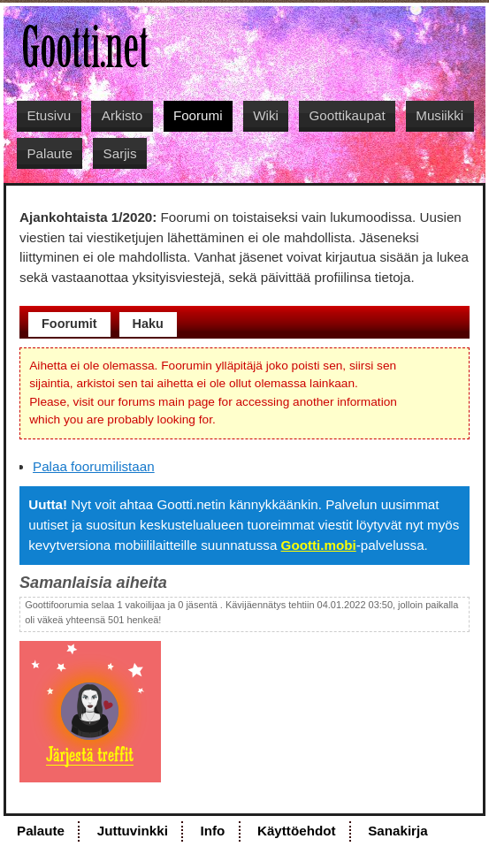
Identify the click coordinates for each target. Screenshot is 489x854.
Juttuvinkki (132, 830)
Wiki (266, 115)
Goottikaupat (347, 115)
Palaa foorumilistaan (94, 466)
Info (212, 830)
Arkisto (122, 115)
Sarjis (120, 153)
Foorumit (69, 323)
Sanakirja (398, 830)
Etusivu (49, 115)
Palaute (50, 153)
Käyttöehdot (296, 830)
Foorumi (198, 115)
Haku (148, 323)
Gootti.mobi (318, 545)
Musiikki (439, 115)
